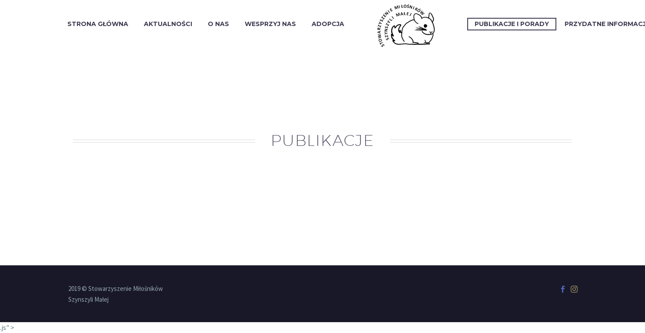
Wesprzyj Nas (270, 24)
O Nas (218, 24)
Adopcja (328, 24)
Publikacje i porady (512, 24)
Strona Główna (97, 24)
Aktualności (168, 24)
